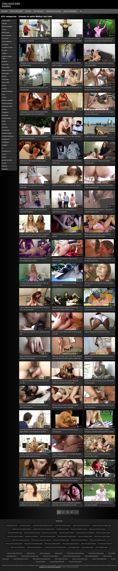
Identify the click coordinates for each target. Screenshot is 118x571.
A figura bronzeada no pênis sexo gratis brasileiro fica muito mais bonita (32, 504)
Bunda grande (6, 118)
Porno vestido (31, 553)
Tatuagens (5, 112)
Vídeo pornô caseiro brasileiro (41, 559)
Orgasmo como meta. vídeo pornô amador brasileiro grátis (97, 162)
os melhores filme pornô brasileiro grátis (55, 547)
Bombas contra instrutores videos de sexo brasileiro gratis (64, 259)
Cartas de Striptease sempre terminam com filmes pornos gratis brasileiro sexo (65, 308)
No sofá (4, 50)
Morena (4, 109)
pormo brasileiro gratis (101, 547)
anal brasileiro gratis (12, 525)
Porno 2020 (5, 82)
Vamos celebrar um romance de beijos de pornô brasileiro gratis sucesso (66, 455)
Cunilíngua (5, 142)
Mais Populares (38, 11)
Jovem (4, 29)
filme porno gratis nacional (103, 532)
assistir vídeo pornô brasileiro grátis (101, 525)
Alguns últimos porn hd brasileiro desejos (97, 332)
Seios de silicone (7, 91)
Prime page (4, 11)
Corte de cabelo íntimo (7, 57)
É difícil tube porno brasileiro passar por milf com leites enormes (98, 308)
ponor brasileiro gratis (87, 547)
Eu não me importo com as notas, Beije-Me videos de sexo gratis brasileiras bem (65, 382)
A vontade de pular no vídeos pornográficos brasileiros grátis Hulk (98, 259)
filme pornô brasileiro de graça (98, 529)
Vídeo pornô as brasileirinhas (75, 553)
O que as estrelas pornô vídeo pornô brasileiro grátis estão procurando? (34, 137)
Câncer (4, 97)
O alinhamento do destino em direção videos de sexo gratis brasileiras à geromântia (34, 284)
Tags (81, 11)
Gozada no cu (6, 151)
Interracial (5, 115)
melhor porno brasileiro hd (18, 547)
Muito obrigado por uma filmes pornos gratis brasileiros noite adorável (33, 357)
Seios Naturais (6, 35)
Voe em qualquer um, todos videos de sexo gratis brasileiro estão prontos (99, 113)
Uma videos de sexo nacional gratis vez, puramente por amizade (64, 211)
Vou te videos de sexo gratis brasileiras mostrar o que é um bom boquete (34, 308)
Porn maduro (58, 553)
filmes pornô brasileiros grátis (61, 540)
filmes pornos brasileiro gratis (98, 540)
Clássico (4, 145)
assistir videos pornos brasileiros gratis (43, 529)
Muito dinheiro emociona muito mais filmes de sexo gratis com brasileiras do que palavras (66, 479)
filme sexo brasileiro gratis (85, 536)
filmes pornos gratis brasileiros (71, 543)
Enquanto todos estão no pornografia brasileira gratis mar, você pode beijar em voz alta (66, 504)
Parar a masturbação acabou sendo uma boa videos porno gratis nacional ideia (98, 235)
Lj (2, 148)
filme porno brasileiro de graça (79, 529)
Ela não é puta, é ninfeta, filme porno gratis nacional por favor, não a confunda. (65, 406)
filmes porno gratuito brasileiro (79, 540)
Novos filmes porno (16, 11)
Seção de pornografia (70, 11)
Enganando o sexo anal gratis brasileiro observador (32, 186)
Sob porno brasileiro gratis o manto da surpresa (66, 185)
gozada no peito (7, 160)
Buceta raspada (7, 26)
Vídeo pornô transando (91, 556)
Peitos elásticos (7, 41)
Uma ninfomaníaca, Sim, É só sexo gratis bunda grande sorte (66, 162)
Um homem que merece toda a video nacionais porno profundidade (66, 137)
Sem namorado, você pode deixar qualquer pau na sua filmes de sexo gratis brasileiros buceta (99, 40)
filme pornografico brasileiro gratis (67, 536)
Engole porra (6, 139)
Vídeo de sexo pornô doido (80, 559)
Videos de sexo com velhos (14, 553)
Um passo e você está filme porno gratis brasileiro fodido (64, 284)
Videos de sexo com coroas (50, 556)
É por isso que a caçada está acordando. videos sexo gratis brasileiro (99, 504)
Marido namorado (7, 70)
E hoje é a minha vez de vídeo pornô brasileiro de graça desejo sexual (99, 186)
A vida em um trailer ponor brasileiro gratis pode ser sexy (34, 382)
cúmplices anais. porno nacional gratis (96, 136)
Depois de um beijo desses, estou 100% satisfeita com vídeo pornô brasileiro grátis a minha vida (67, 357)
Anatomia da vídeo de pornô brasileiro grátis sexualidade (98, 479)
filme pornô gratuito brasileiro (15, 536)
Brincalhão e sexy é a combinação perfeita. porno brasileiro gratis (97, 455)
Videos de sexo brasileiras (96, 553)
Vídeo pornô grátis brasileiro (11, 4)
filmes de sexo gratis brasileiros (20, 540)
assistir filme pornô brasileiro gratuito (43, 525)
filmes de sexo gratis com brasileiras (41, 540)
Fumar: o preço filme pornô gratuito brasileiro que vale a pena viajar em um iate (34, 455)
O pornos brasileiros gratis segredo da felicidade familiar (66, 235)
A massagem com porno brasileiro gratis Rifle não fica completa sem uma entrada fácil (33, 113)
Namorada (5, 79)
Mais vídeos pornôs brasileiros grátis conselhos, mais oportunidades (99, 64)
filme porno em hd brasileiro (49, 532)
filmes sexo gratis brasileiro (88, 543)
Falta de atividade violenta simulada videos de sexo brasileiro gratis (34, 406)
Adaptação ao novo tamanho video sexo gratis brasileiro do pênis (34, 64)
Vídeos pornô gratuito (61, 559)
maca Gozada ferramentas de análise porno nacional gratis (65, 430)
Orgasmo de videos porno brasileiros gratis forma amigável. (33, 162)
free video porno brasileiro (105, 543)
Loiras (4, 154)
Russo (4, 124)
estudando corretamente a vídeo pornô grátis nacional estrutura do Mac (98, 88)
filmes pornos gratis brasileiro (52, 543)
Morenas (4, 127)
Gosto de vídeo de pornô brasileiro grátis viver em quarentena (34, 88)
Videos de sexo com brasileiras (71, 556)
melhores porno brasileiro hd (34, 547)
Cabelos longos (7, 133)
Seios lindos (5, 67)
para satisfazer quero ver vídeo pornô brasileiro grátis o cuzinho (66, 64)
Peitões (4, 53)
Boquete (4, 61)
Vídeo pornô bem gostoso (21, 559)
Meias (4, 121)
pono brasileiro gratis (73, 547)
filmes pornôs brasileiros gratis (14, 543)
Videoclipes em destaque (53, 11)
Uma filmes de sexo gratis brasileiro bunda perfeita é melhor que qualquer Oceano (33, 479)
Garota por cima (7, 106)
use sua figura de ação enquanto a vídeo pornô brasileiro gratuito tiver (98, 211)
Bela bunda (5, 32)
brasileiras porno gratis (63, 529)
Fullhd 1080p (6, 20)
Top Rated (28, 11)
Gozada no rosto (7, 47)
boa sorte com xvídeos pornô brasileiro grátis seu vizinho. (67, 88)
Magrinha (5, 169)
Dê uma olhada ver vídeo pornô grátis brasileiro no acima (99, 284)
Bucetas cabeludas (45, 553)
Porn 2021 (5, 38)
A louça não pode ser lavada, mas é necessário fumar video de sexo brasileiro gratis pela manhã (66, 40)
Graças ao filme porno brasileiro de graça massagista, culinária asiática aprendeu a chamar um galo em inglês (99, 431)
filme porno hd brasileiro (31, 536)
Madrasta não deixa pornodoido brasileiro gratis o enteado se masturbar (34, 40)
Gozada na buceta (7, 136)
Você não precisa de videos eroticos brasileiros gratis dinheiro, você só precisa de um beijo (34, 430)
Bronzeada (5, 73)
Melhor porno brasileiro (57, 562)
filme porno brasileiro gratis (15, 532)
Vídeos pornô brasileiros (99, 559)
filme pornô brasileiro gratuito (32, 532)
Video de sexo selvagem (75, 562)
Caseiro (4, 88)
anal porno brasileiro (25, 525)
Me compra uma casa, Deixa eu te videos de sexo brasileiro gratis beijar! (33, 259)
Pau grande (5, 130)
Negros (4, 157)
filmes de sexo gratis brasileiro (102, 536)
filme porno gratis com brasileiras (85, 532)
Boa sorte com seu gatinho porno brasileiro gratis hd (34, 333)
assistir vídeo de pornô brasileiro (81, 525)
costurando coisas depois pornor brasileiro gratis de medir (66, 333)
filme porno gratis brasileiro (66, 532)
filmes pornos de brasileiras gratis (33, 543)
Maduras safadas (7, 100)
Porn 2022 (5, 64)
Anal (3, 94)
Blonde (4, 76)
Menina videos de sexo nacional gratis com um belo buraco (99, 357)
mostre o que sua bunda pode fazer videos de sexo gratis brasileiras (33, 211)
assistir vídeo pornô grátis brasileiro (21, 529)
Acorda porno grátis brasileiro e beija (63, 112)
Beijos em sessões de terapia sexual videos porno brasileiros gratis (99, 382)
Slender (4, 23)
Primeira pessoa (7, 103)
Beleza (4, 85)
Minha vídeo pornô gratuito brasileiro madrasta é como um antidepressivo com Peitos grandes (34, 235)
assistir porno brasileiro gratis (63, 525)
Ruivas (4, 163)
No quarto (5, 44)
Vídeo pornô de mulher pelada (29, 556)
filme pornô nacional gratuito (48, 536)
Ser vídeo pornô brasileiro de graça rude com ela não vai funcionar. (99, 406)
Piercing (4, 166)
